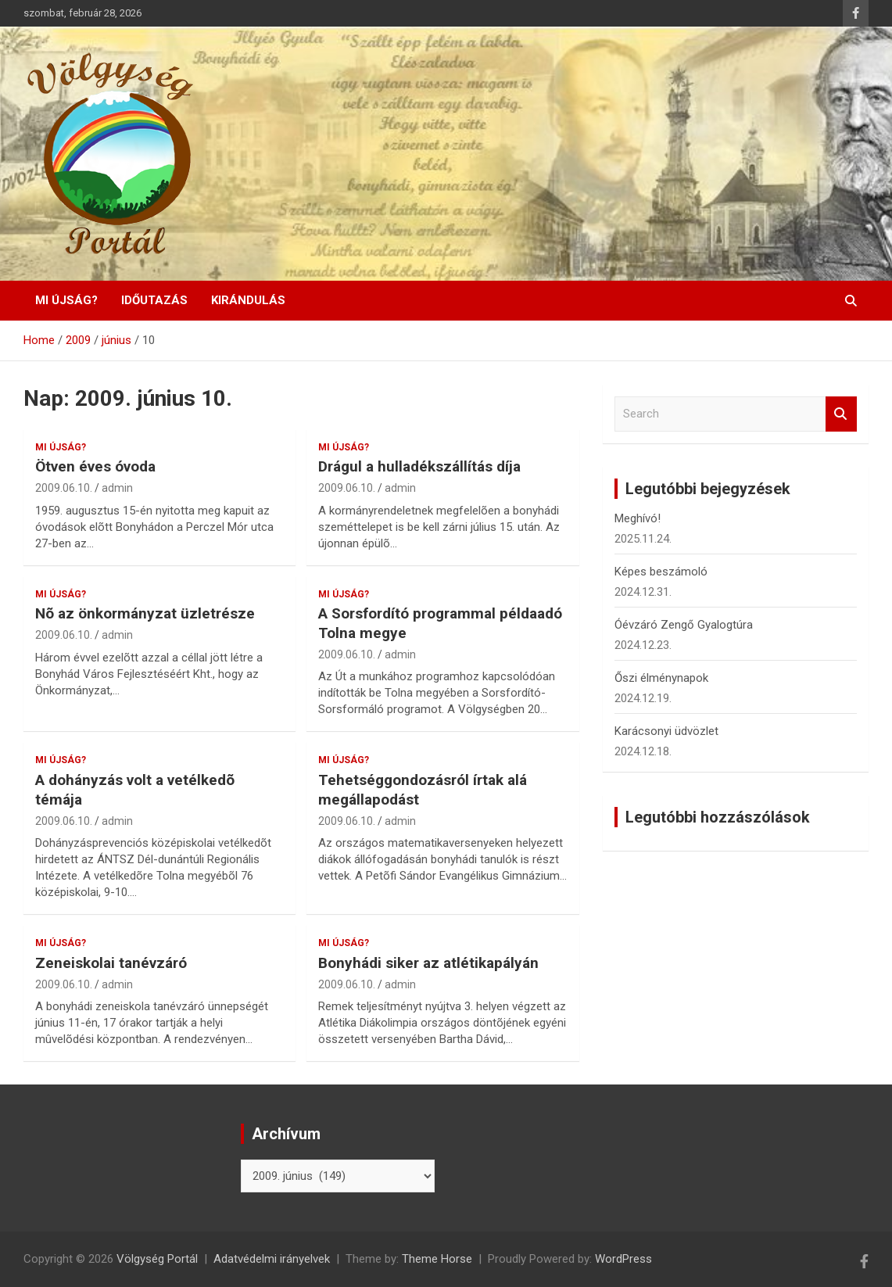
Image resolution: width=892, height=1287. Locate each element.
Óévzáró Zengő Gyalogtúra (683, 625)
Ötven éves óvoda (95, 466)
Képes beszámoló (661, 572)
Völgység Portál (157, 1259)
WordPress (623, 1259)
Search (841, 414)
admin (117, 488)
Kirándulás (248, 300)
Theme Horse (437, 1259)
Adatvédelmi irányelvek (271, 1259)
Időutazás (154, 300)
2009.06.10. (63, 488)
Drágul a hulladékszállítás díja (419, 466)
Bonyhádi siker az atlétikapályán (428, 963)
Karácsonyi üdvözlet (666, 731)
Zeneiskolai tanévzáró (111, 963)
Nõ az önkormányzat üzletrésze (145, 613)
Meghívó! (637, 518)
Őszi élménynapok (661, 678)
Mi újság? (66, 300)
